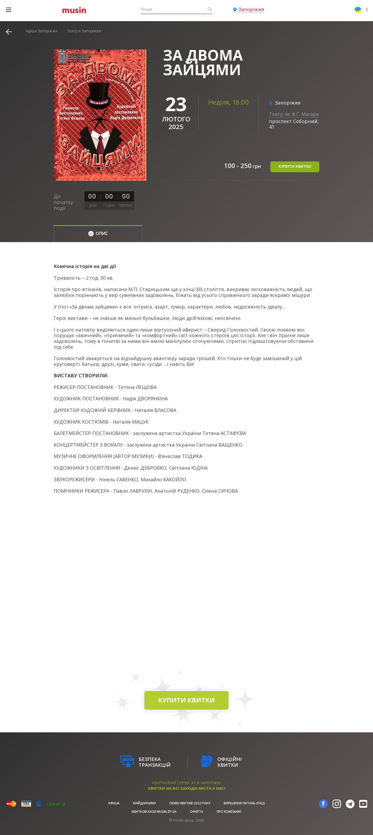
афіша (114, 803)
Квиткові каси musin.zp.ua (154, 811)
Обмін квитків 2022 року (189, 803)
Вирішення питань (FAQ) (244, 803)
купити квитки (295, 166)
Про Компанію (229, 811)
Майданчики (144, 803)
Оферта (196, 811)
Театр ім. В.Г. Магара (294, 114)
